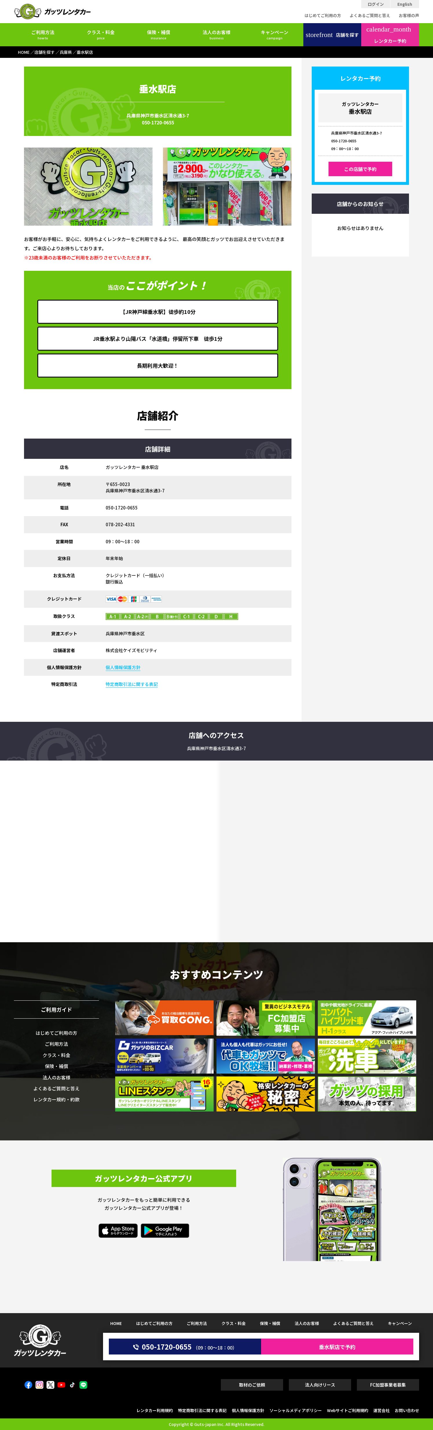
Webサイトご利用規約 (347, 1410)
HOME (116, 1323)
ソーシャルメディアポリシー (295, 1410)
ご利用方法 (42, 34)
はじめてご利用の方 (322, 15)
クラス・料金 (101, 34)
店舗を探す (332, 34)
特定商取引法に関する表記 (132, 684)
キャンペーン (274, 34)
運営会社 (381, 1410)
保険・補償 (158, 34)
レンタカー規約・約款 (56, 1099)
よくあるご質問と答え (370, 15)
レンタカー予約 (388, 35)
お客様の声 (409, 15)
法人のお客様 (216, 34)
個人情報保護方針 (123, 667)
